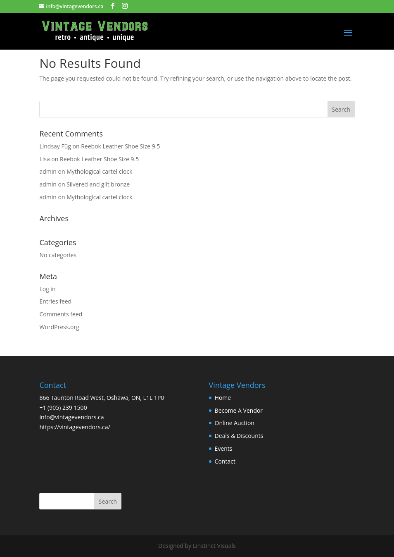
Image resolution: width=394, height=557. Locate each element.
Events (224, 448)
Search (108, 501)
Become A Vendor (239, 410)
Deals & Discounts (239, 436)
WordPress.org (59, 327)
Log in (47, 289)
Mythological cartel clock (99, 171)
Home (223, 398)
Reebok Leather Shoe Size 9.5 (120, 146)
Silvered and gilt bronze (98, 184)
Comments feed (60, 314)
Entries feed (55, 301)
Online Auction (234, 423)
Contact (225, 461)
